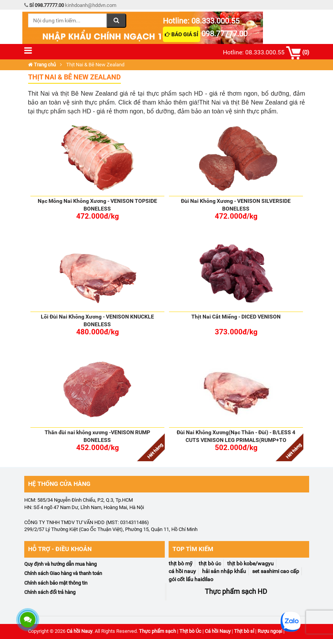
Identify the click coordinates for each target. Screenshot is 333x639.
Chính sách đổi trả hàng (49, 592)
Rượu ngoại (270, 631)
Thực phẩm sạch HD (236, 591)
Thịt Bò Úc (210, 563)
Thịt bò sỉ (244, 631)
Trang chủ (42, 64)
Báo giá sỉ (181, 34)
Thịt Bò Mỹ (180, 563)
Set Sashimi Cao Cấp (275, 571)
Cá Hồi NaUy (182, 571)
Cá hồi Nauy (79, 631)
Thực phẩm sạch (157, 631)
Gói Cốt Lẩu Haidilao (191, 579)
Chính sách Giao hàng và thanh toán (63, 573)
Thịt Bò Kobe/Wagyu (250, 563)
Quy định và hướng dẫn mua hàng (60, 564)
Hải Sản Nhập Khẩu (224, 571)
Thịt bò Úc (190, 631)
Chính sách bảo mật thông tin (55, 583)
